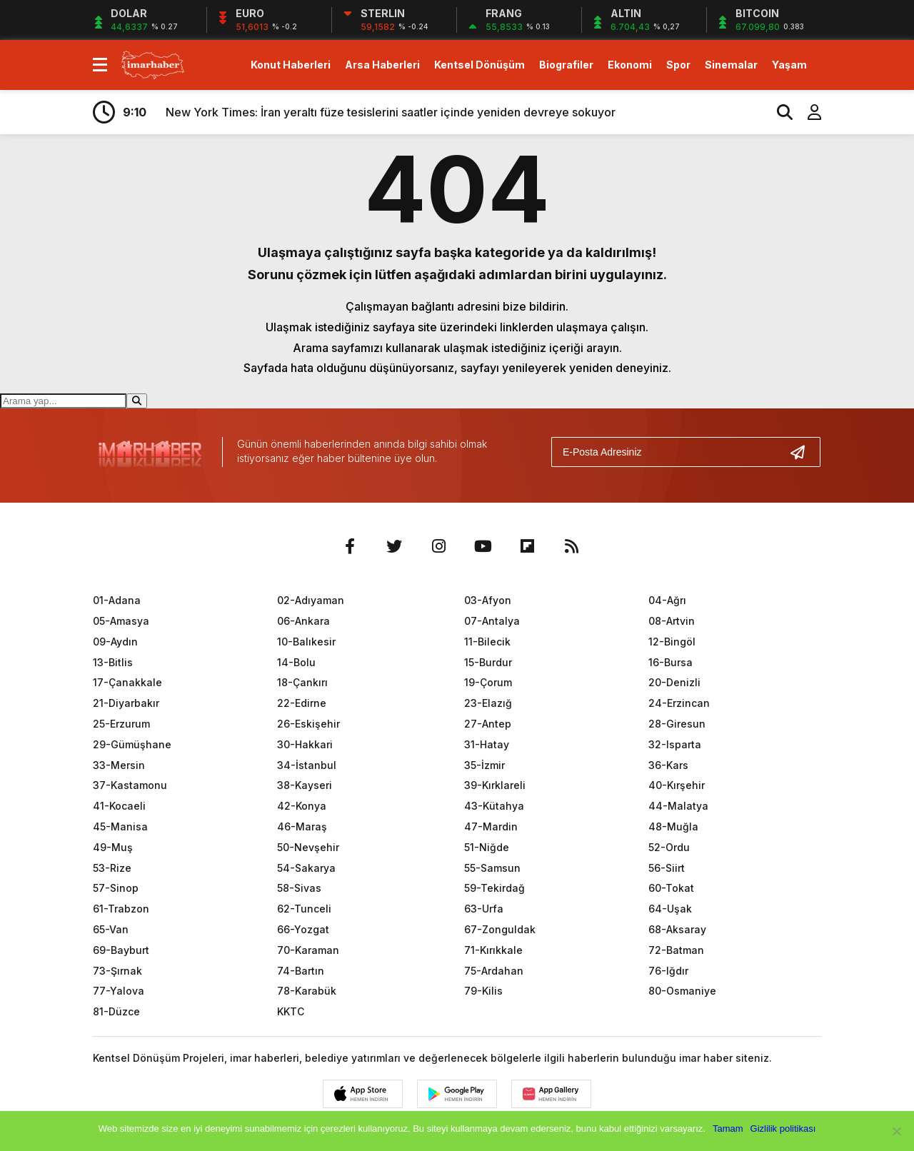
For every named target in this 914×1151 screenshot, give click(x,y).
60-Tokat (671, 888)
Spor (678, 65)
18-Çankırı (302, 682)
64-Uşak (670, 909)
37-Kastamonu (130, 785)
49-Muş (113, 847)
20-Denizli (674, 682)
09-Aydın (115, 641)
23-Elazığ (488, 703)
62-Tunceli (304, 909)
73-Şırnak (117, 971)
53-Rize (112, 868)
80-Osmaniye (682, 991)
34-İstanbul (306, 765)
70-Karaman (308, 950)
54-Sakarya (306, 868)
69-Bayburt (121, 950)
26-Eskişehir (308, 724)
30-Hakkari (305, 744)
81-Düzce (116, 1011)
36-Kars (668, 765)
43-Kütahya (494, 806)
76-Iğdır (668, 971)
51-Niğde (486, 847)
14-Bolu (296, 662)
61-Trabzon (121, 909)
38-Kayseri (304, 785)
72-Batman (676, 950)
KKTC (290, 1011)
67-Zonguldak (500, 929)
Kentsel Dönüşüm (479, 65)
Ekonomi (630, 65)
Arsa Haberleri (382, 65)
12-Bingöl (671, 641)
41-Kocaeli (119, 806)
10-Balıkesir (306, 641)
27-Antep (487, 724)
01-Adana (117, 600)
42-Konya (301, 806)
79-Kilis (483, 991)
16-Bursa (670, 662)
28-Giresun (676, 724)
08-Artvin (671, 621)
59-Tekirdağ (494, 888)
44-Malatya (678, 806)
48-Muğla (673, 826)
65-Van (111, 929)
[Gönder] (803, 452)
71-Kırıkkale (493, 950)
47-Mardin (491, 826)
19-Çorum (488, 682)
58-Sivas (299, 888)
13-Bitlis (113, 662)
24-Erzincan (679, 703)
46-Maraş (302, 826)
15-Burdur (488, 662)
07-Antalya (492, 621)
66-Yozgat (303, 929)
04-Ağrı (667, 600)
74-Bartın (300, 971)
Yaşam (789, 65)
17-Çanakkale (127, 682)
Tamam (728, 1128)
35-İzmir (484, 765)
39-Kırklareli (495, 785)
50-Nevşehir (308, 847)
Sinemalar (731, 65)
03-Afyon (487, 600)
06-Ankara (303, 621)
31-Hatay (486, 744)
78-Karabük (306, 991)
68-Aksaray (677, 929)
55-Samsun (492, 868)
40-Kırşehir (676, 785)
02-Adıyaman (310, 600)
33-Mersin (119, 765)
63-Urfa (483, 909)
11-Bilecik (487, 641)
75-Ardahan (493, 971)
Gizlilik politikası (783, 1128)
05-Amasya (121, 621)
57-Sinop (116, 888)
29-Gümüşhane (132, 744)
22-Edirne (301, 703)
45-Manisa (120, 826)
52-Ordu (669, 847)
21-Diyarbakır (126, 703)
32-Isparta (674, 744)
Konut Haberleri (291, 65)
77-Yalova (118, 991)
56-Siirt (666, 868)
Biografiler (566, 65)
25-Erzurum (121, 724)
